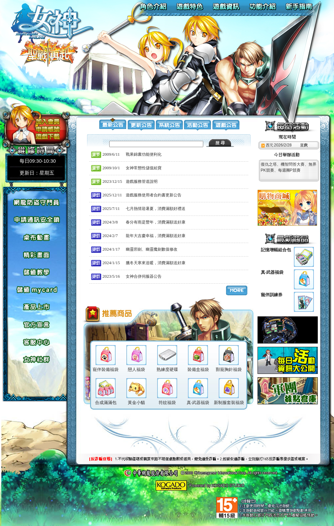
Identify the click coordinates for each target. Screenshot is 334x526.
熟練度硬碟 (167, 369)
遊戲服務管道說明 (142, 181)
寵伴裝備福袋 (106, 369)
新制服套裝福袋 (229, 402)
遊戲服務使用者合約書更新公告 (153, 195)
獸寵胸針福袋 (229, 369)
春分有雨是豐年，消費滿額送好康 (155, 222)
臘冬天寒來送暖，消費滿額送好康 (155, 263)
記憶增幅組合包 (276, 249)
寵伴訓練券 (271, 294)
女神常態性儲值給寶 (144, 168)
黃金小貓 (136, 402)
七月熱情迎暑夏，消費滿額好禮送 (155, 208)
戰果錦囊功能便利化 (144, 154)
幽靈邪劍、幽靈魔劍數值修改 (151, 249)
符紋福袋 (167, 402)
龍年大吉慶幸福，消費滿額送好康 (155, 235)
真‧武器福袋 (272, 272)
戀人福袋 (136, 369)
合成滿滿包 (106, 402)
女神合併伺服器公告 (144, 276)
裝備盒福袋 (198, 369)
